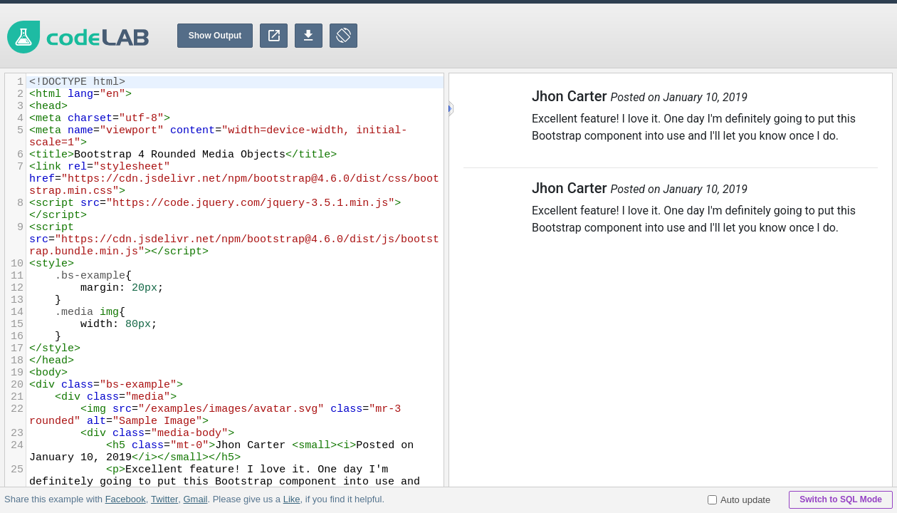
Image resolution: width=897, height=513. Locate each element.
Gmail (195, 499)
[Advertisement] (638, 36)
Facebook (125, 499)
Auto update (739, 499)
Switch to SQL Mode (840, 499)
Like (291, 499)
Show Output (215, 36)
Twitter (164, 499)
